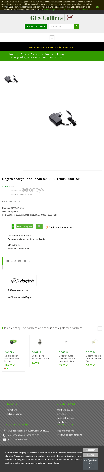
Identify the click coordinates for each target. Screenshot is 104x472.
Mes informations (65, 434)
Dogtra (9, 356)
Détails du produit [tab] (19, 261)
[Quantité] (7, 226)
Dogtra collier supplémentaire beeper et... (15, 362)
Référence (14, 290)
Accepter (91, 449)
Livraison (61, 417)
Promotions (11, 413)
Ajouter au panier (24, 226)
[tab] (52, 267)
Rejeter (90, 454)
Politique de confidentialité (69, 438)
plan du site (62, 425)
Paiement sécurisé (65, 421)
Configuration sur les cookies (90, 463)
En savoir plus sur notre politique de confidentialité (66, 9)
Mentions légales (65, 413)
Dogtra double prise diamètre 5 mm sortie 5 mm (82, 362)
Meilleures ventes (14, 417)
